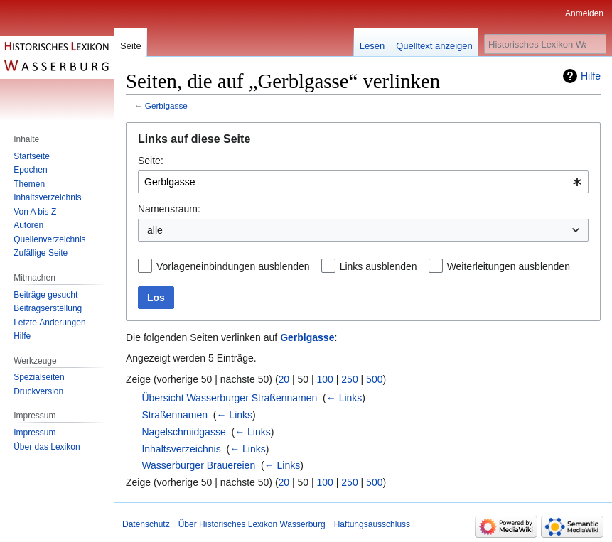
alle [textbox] (155, 230)
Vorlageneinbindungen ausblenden (233, 266)
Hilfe (591, 76)
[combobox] (363, 181)
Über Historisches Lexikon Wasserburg (252, 524)
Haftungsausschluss (372, 524)
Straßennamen (174, 415)
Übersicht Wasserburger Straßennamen (229, 397)
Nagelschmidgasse (183, 432)
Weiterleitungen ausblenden (508, 266)
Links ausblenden (378, 266)
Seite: (150, 160)
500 (374, 379)
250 (349, 379)
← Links (344, 397)
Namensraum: (169, 209)
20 (284, 379)
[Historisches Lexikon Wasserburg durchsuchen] (545, 44)
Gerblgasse (166, 105)
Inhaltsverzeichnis (180, 449)
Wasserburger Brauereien (198, 465)
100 (325, 379)
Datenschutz (146, 524)
